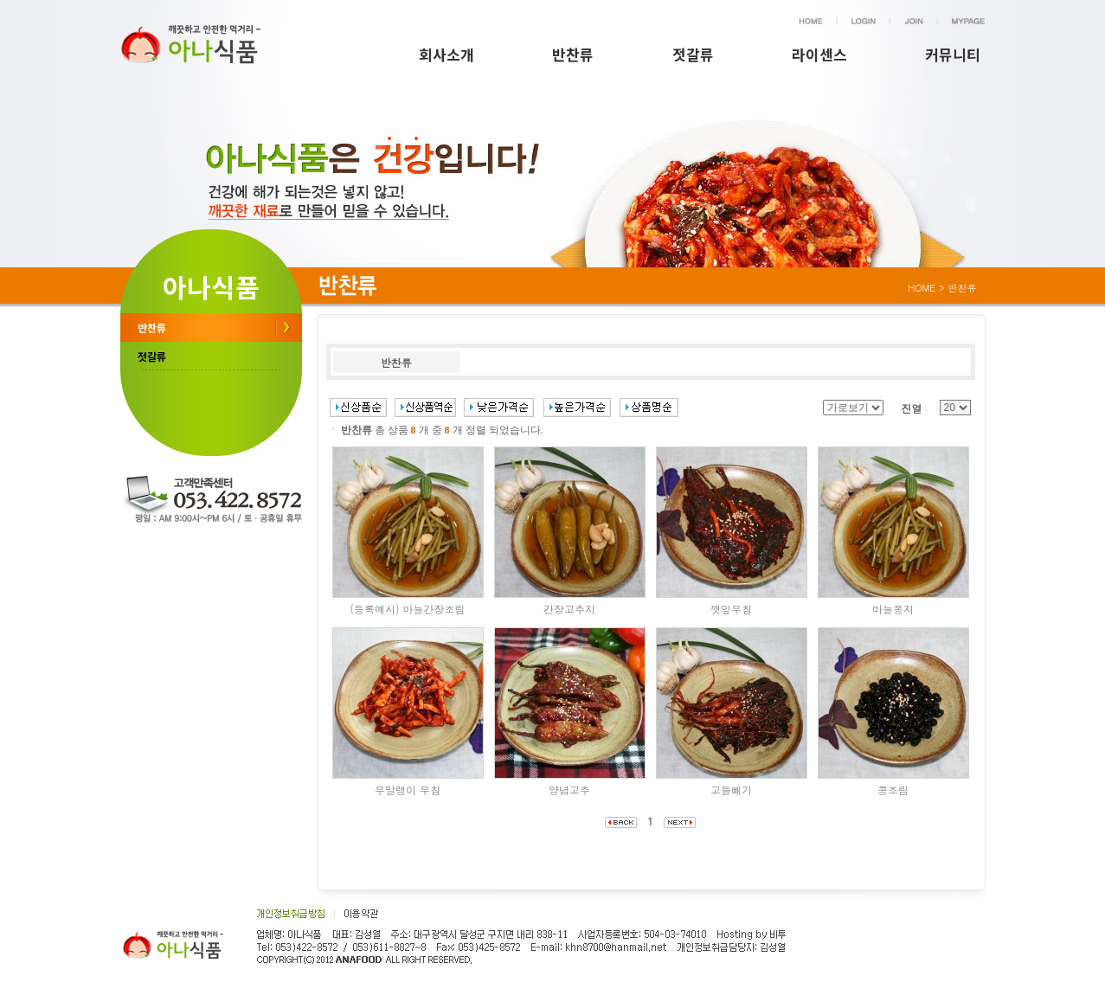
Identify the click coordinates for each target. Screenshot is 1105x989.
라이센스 (819, 54)
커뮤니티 (952, 54)
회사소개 (446, 54)
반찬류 (573, 54)
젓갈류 (693, 54)
